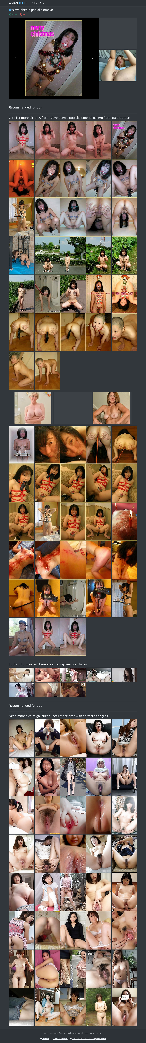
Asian (18, 3)
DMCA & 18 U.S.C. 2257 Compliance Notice (88, 1038)
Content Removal (60, 1038)
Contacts (44, 1038)
